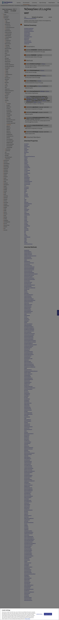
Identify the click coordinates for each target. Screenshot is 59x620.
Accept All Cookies (48, 615)
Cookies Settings (39, 615)
